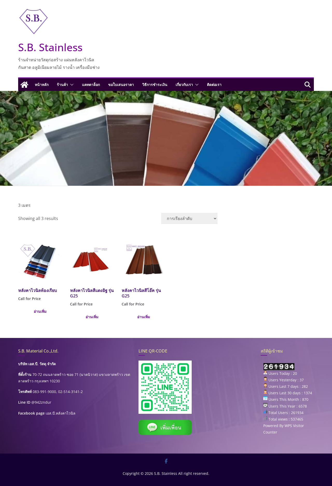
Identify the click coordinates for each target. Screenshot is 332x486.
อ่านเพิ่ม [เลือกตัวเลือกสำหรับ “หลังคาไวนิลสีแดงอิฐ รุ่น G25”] (92, 316)
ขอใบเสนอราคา (121, 84)
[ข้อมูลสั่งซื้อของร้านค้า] (189, 218)
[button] (71, 84)
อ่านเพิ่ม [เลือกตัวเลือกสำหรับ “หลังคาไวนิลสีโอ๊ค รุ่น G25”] (143, 316)
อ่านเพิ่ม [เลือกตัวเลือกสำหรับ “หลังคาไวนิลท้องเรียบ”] (40, 311)
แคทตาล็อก (91, 84)
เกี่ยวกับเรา (184, 84)
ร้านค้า (62, 84)
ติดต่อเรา (214, 84)
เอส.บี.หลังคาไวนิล (60, 413)
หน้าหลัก (42, 84)
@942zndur (41, 402)
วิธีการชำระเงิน (154, 84)
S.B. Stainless (50, 47)
